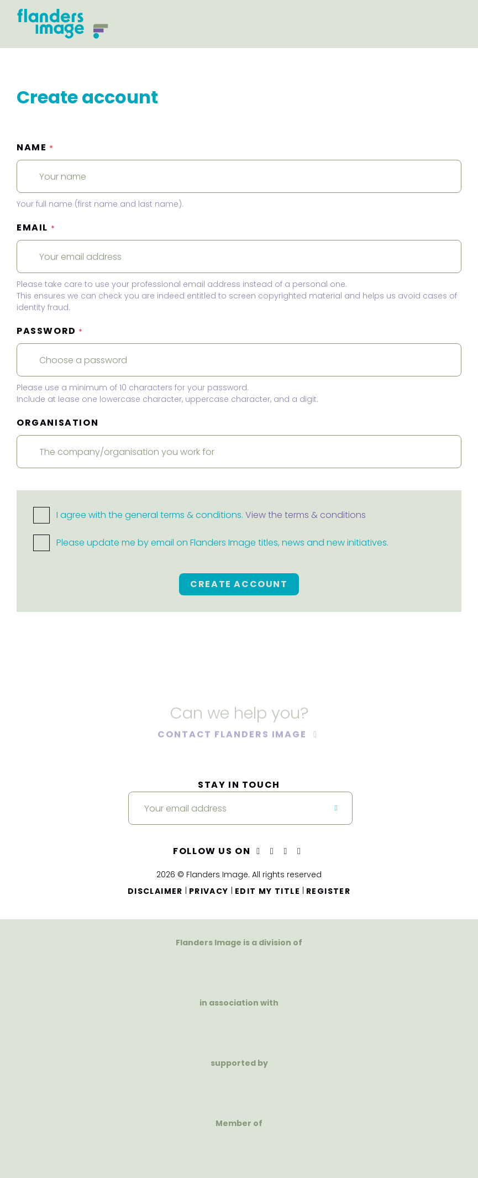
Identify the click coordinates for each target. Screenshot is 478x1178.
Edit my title (267, 891)
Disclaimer (155, 891)
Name (35, 147)
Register (328, 891)
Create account (238, 584)
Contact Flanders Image (233, 735)
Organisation (57, 422)
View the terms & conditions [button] (305, 515)
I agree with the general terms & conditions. (199, 515)
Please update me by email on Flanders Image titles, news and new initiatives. (210, 542)
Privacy (209, 891)
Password (50, 330)
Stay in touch (239, 784)
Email (36, 227)
